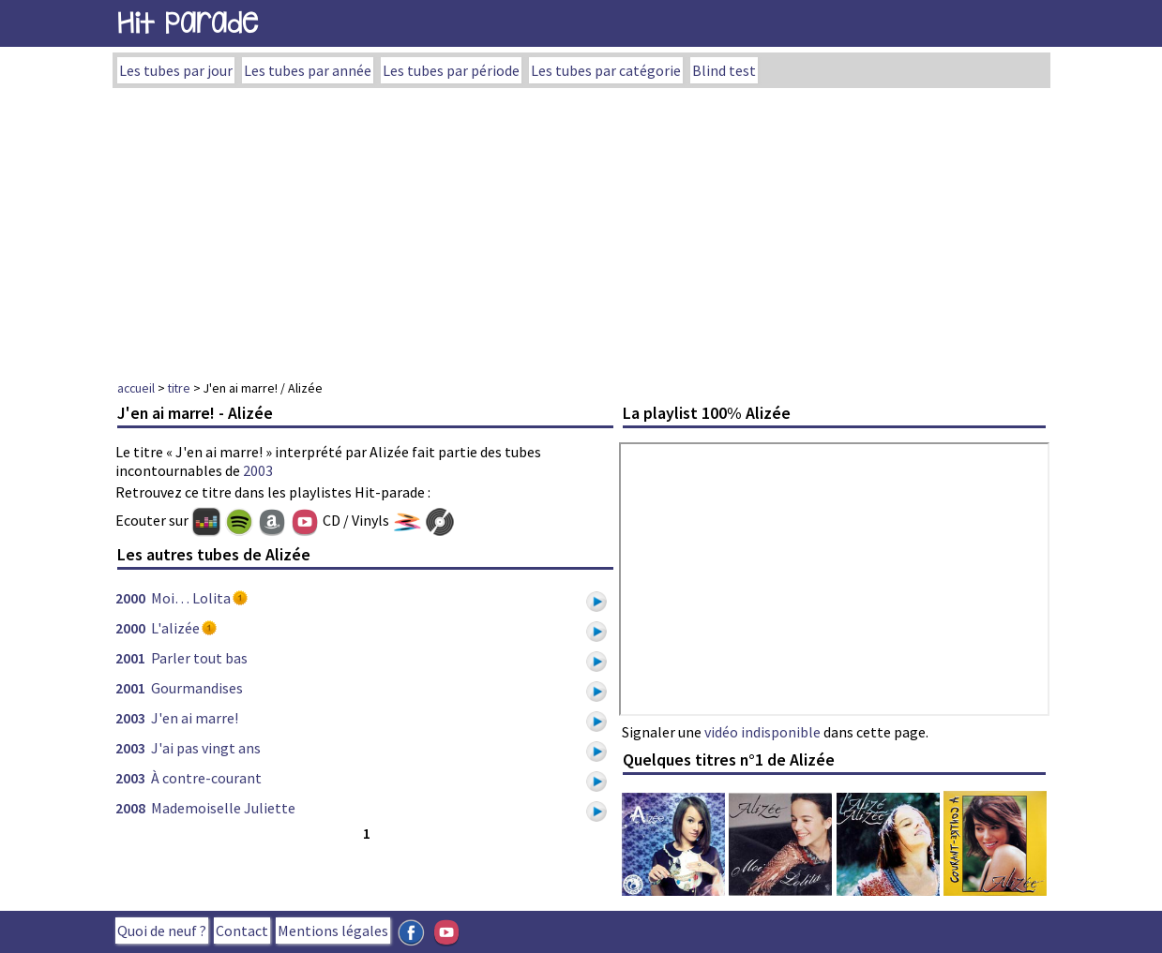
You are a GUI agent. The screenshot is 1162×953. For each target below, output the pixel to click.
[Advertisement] (581, 228)
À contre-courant (206, 777)
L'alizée (175, 627)
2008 (130, 807)
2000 (130, 597)
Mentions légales (333, 930)
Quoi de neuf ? (161, 930)
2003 (258, 470)
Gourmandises (197, 687)
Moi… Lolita (191, 597)
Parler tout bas (199, 657)
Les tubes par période (451, 70)
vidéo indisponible (762, 731)
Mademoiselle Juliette (223, 807)
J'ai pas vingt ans (206, 747)
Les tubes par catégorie (606, 70)
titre (179, 388)
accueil (136, 388)
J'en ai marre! (194, 717)
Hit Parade (187, 23)
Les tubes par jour (176, 70)
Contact (242, 930)
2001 (130, 657)
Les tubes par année (307, 70)
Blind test (724, 70)
